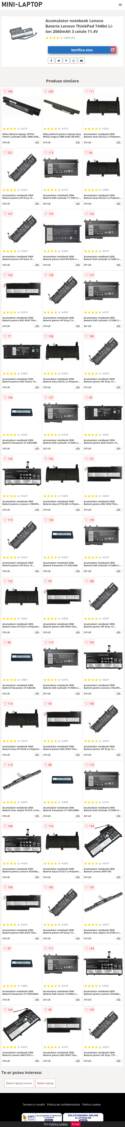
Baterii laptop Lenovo (19, 1083)
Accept (76, 1124)
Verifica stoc (93, 50)
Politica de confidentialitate (63, 1104)
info (37, 142)
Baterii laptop (45, 1083)
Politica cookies (91, 1104)
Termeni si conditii (34, 1104)
